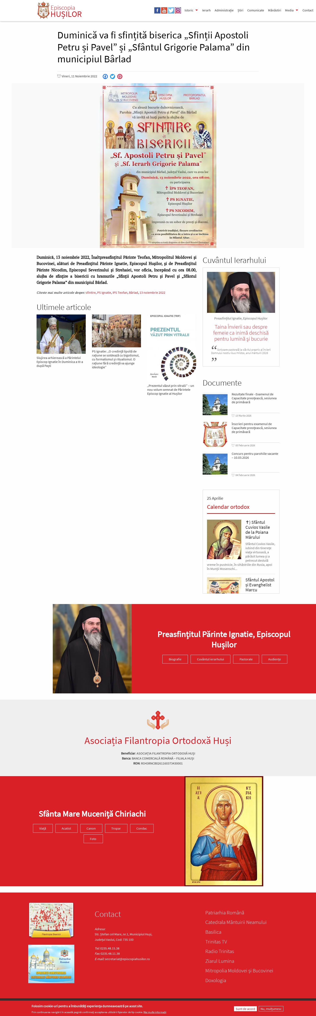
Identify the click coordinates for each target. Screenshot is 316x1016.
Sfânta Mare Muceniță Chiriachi (92, 814)
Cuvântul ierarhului (210, 659)
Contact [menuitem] (308, 10)
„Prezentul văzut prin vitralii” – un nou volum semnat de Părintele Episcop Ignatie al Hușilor (170, 390)
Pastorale (246, 659)
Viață (42, 828)
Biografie (175, 659)
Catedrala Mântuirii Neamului (236, 922)
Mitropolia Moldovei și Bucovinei (239, 970)
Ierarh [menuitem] (206, 10)
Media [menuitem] (289, 10)
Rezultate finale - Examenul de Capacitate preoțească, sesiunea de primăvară (254, 398)
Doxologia (215, 980)
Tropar (116, 828)
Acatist (66, 828)
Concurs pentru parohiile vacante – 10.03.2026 (255, 456)
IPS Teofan (120, 292)
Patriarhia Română (224, 912)
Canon (91, 828)
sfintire (91, 292)
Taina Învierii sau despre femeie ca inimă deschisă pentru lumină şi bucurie (241, 333)
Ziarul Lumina (219, 961)
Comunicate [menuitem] (255, 10)
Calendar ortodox (228, 506)
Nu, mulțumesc (271, 1009)
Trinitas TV (216, 941)
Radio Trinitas (219, 951)
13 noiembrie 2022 (152, 292)
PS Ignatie (104, 292)
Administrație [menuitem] (224, 10)
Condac (141, 828)
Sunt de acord (245, 1009)
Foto (93, 839)
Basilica (213, 931)
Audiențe (274, 659)
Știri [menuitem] (240, 10)
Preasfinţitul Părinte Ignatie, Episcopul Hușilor (223, 639)
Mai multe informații (154, 1012)
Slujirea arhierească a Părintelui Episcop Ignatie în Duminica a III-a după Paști (60, 362)
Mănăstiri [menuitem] (274, 10)
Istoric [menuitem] (189, 10)
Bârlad (133, 292)
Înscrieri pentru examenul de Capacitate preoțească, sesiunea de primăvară (254, 428)
